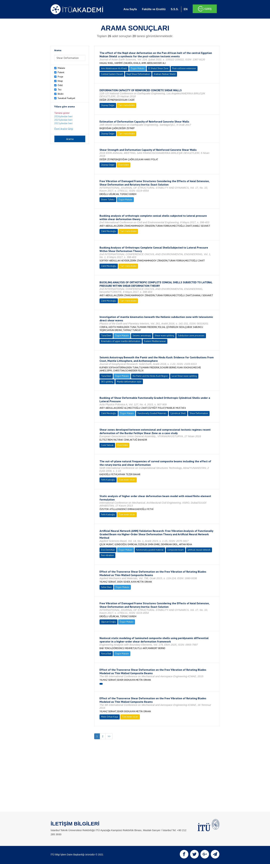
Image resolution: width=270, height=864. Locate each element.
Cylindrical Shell (178, 413)
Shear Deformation (199, 413)
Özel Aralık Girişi (63, 128)
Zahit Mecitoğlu (108, 231)
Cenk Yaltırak (107, 445)
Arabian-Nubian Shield (164, 74)
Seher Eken (106, 587)
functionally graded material (150, 549)
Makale (61, 68)
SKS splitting (107, 381)
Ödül (60, 85)
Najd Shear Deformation (138, 74)
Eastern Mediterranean (155, 341)
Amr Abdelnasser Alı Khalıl (114, 68)
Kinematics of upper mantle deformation (120, 341)
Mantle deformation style (129, 381)
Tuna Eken (106, 335)
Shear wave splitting (164, 335)
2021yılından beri (63, 123)
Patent (61, 72)
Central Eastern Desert (112, 74)
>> (109, 736)
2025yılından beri (63, 119)
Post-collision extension (184, 68)
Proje (60, 76)
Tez (59, 89)
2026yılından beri (63, 116)
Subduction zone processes (191, 335)
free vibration (107, 555)
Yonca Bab (106, 653)
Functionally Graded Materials (152, 413)
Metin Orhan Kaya (109, 716)
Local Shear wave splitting (184, 376)
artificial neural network (199, 549)
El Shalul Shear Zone (158, 68)
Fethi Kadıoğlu (108, 479)
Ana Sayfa (130, 9)
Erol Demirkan (108, 549)
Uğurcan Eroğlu (108, 621)
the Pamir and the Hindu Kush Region (150, 376)
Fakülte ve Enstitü (153, 9)
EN (186, 9)
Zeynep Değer (108, 105)
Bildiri (61, 93)
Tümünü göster (62, 112)
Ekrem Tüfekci (108, 199)
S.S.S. (174, 9)
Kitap (60, 80)
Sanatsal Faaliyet (66, 98)
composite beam (175, 549)
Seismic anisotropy (142, 335)
